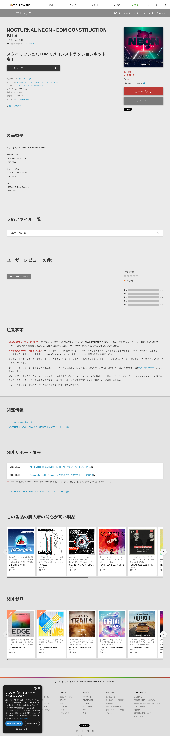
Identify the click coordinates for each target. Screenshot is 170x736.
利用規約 (137, 710)
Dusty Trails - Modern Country (80, 647)
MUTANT (86, 703)
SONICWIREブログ (43, 710)
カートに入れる (143, 91)
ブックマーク (143, 100)
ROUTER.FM (87, 700)
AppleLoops (38, 86)
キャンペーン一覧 (43, 697)
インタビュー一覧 (43, 703)
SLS (84, 713)
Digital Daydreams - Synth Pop (111, 647)
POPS (17, 82)
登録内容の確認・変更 (113, 707)
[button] (163, 552)
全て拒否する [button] (32, 723)
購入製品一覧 (110, 697)
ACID (25, 86)
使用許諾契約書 (14, 106)
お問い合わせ (64, 713)
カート (108, 716)
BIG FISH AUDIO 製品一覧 (20, 422)
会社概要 (137, 697)
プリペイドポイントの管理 (115, 710)
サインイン (136, 5)
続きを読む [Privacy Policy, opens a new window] (24, 718)
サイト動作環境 (139, 707)
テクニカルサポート (147, 367)
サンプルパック (25, 79)
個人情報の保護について (142, 713)
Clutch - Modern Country (139, 647)
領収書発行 (110, 703)
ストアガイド (64, 707)
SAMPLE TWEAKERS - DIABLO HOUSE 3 (85, 565)
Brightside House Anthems (49, 647)
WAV (20, 86)
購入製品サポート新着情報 (115, 700)
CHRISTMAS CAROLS (18, 565)
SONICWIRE (20, 4)
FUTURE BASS (52, 82)
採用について (138, 716)
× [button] (39, 688)
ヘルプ (62, 710)
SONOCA (86, 697)
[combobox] (35, 688)
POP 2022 (43, 565)
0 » (29, 44)
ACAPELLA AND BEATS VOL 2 (112, 565)
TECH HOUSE (34, 82)
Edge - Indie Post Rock (17, 647)
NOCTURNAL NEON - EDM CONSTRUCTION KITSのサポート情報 (39, 427)
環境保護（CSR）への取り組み (145, 700)
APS (84, 710)
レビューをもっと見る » (18, 276)
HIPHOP (24, 82)
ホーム (56, 681)
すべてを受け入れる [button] (14, 723)
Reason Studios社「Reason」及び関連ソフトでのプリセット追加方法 (61, 475)
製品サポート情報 (66, 697)
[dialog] (22, 709)
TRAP (43, 82)
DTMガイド (64, 700)
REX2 (30, 86)
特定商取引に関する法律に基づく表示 (147, 703)
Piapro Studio (87, 707)
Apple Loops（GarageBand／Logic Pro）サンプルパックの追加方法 (60, 467)
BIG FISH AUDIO (22, 99)
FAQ (61, 703)
